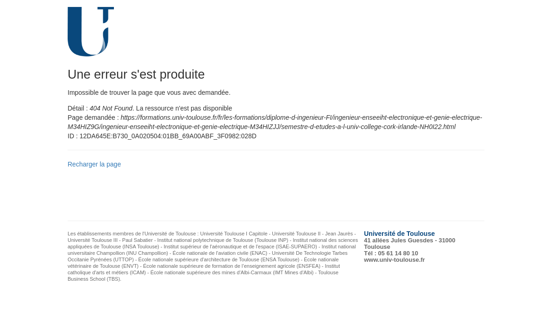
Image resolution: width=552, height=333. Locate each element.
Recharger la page (94, 164)
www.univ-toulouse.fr (394, 259)
